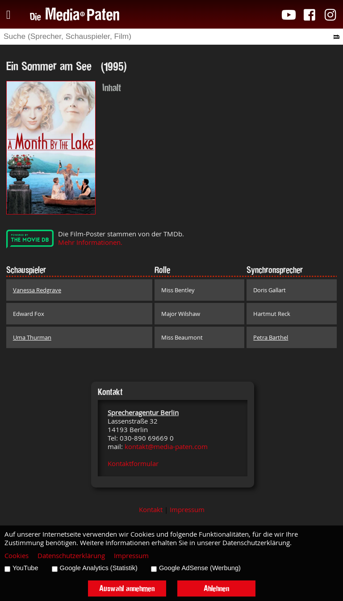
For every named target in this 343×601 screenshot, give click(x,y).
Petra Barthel (270, 337)
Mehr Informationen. (90, 242)
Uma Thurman (32, 337)
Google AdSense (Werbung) (200, 568)
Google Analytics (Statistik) (99, 568)
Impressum (187, 509)
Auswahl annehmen (127, 588)
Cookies (16, 555)
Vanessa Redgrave (37, 290)
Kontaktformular (133, 463)
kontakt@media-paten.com (166, 446)
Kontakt (151, 509)
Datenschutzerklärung (71, 555)
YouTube (25, 568)
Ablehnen (216, 588)
